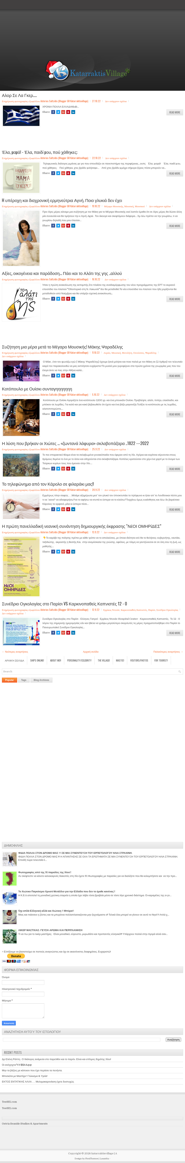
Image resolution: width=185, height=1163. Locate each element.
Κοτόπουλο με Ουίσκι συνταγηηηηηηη (37, 388)
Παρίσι (151, 610)
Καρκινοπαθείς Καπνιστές (134, 610)
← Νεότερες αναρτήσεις (15, 651)
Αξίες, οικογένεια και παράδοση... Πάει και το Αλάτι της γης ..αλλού (62, 273)
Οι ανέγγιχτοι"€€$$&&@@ (17, 1064)
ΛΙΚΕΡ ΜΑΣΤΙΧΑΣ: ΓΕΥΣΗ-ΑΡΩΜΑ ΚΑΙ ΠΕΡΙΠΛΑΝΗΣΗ (50, 930)
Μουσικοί (140, 206)
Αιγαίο (106, 352)
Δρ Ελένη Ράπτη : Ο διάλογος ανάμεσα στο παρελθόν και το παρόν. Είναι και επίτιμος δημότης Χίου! (56, 1059)
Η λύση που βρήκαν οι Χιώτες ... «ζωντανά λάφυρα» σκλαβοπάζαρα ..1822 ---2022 (75, 443)
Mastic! (120, 660)
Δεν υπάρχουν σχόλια (116, 101)
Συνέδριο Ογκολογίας (167, 610)
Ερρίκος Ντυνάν (111, 610)
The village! (104, 660)
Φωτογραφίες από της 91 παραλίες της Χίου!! (44, 872)
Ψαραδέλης (151, 352)
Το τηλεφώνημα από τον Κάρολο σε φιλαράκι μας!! (48, 483)
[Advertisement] (91, 27)
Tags (23, 680)
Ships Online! (37, 660)
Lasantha (104, 1158)
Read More (174, 112)
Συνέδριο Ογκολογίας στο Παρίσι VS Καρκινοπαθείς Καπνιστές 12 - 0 (64, 603)
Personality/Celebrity (79, 660)
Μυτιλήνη (127, 352)
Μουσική (129, 206)
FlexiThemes (91, 1158)
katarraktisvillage (102, 1153)
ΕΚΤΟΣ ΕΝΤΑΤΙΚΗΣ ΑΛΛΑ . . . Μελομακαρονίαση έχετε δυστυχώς (38, 1081)
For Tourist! (161, 660)
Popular (9, 680)
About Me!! (55, 660)
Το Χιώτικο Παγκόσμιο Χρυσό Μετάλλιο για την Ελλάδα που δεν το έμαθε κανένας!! (66, 891)
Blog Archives (41, 680)
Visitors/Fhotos (139, 660)
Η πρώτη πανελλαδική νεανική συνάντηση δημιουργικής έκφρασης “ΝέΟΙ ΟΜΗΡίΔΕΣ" (81, 526)
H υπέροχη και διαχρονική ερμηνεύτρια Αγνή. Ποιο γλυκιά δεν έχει (62, 200)
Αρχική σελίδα (90, 651)
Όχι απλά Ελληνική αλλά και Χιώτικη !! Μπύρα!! (46, 910)
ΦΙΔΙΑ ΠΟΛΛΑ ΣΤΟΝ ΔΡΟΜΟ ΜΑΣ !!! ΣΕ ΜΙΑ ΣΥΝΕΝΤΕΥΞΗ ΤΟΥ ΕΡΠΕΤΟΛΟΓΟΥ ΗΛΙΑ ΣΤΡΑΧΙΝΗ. (75, 852)
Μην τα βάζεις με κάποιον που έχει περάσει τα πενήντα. (32, 1070)
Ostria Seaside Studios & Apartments (25, 1123)
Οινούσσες (138, 352)
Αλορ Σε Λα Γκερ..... (19, 95)
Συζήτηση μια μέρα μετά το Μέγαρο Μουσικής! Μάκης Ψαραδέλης (62, 346)
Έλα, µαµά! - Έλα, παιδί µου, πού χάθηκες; (39, 152)
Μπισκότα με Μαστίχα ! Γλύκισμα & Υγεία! (24, 1076)
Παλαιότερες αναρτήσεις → (168, 651)
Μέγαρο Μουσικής (113, 206)
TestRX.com (9, 1101)
